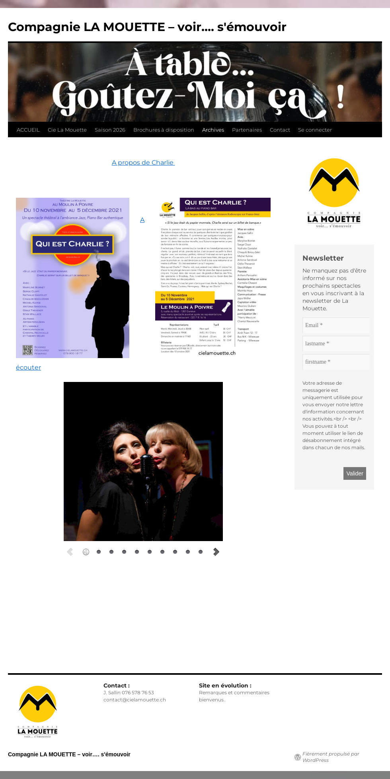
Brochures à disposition (163, 130)
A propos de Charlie (143, 162)
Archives (213, 130)
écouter (28, 367)
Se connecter (315, 130)
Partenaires (247, 130)
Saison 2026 (110, 130)
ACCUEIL (28, 130)
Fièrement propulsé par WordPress (330, 757)
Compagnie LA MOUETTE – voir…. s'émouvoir (147, 26)
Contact (280, 130)
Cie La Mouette (67, 130)
